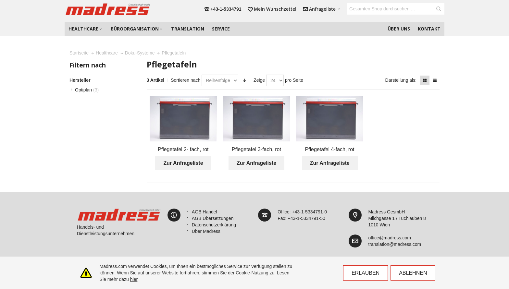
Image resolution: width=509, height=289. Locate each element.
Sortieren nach (185, 80)
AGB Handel (204, 211)
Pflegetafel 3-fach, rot (256, 149)
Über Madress (206, 231)
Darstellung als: (401, 80)
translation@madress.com (394, 244)
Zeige (259, 80)
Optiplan (87, 89)
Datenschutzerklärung (214, 224)
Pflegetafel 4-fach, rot (329, 149)
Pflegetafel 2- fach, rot (183, 149)
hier (134, 279)
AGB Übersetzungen (212, 218)
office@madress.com (389, 237)
